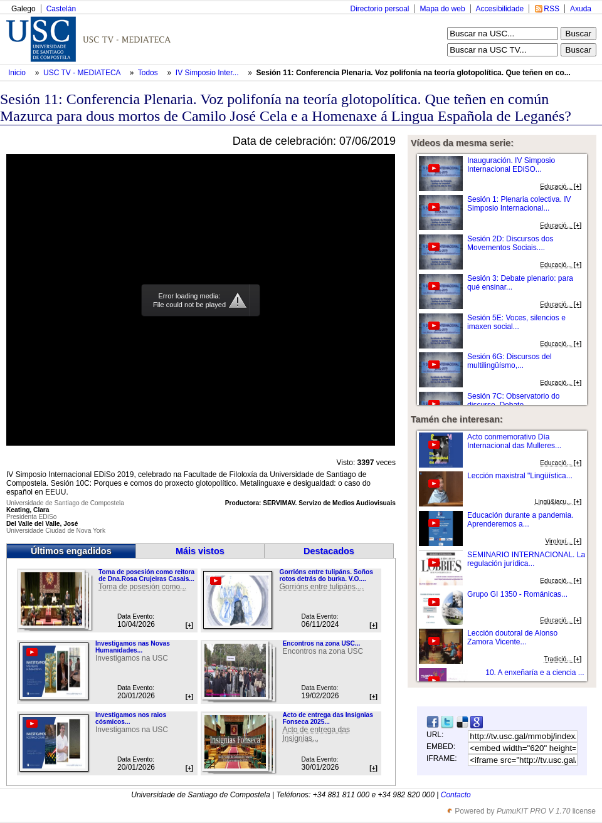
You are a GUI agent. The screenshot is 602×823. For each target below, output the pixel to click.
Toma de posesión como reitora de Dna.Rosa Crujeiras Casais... (146, 575)
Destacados (329, 551)
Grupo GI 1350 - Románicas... (517, 594)
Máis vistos (200, 551)
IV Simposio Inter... (207, 72)
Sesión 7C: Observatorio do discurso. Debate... (513, 400)
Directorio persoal (379, 8)
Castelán (61, 8)
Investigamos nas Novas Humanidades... (132, 647)
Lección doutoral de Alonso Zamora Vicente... (512, 637)
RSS (551, 8)
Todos (149, 72)
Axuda (580, 8)
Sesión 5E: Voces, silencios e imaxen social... (516, 322)
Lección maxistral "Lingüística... (520, 475)
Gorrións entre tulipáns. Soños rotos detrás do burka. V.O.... (325, 575)
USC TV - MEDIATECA (82, 72)
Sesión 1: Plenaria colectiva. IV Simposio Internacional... (519, 203)
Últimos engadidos (71, 551)
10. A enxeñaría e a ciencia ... (534, 672)
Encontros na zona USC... (321, 643)
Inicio (18, 72)
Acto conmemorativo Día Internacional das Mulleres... (514, 441)
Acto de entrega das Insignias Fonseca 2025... (327, 718)
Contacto (456, 794)
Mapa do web (442, 8)
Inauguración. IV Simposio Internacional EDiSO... (511, 165)
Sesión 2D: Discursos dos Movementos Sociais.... (510, 243)
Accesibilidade (500, 8)
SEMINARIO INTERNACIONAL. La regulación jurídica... (526, 559)
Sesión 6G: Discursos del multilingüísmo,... (509, 361)
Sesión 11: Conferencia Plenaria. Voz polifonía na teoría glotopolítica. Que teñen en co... (413, 72)
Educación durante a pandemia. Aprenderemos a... (520, 519)
